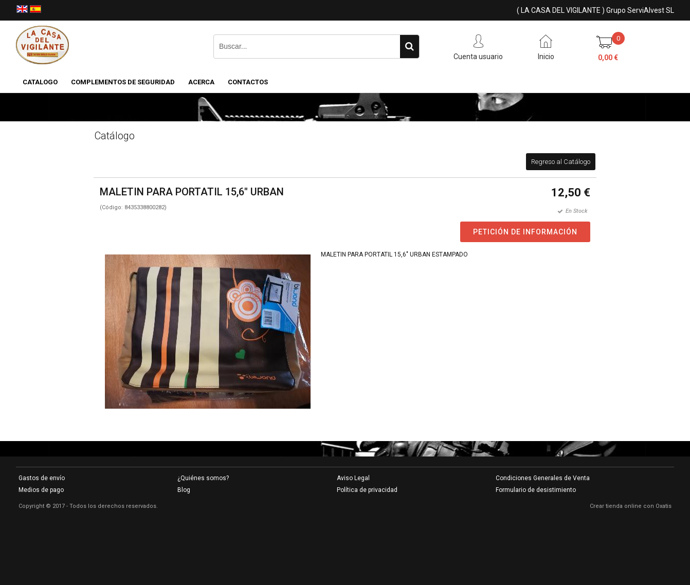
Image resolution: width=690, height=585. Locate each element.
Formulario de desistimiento (536, 489)
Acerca (201, 82)
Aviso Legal (353, 478)
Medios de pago (41, 489)
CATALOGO (40, 82)
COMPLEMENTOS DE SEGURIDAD (123, 82)
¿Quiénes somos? (203, 478)
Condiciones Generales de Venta (543, 478)
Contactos (248, 82)
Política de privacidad (367, 489)
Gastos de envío (42, 478)
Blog (183, 489)
